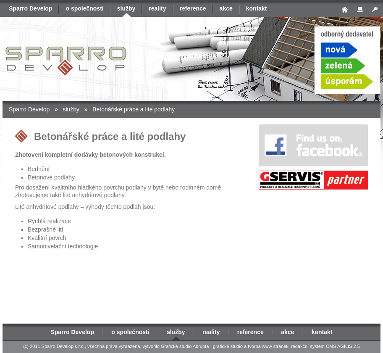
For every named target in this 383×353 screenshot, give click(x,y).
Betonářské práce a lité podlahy (133, 109)
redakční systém (308, 346)
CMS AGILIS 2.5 (343, 346)
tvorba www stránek (268, 346)
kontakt (256, 8)
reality (157, 8)
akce (226, 8)
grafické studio (228, 346)
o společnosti (84, 8)
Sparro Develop (30, 8)
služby (126, 8)
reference (193, 8)
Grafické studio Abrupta (185, 346)
